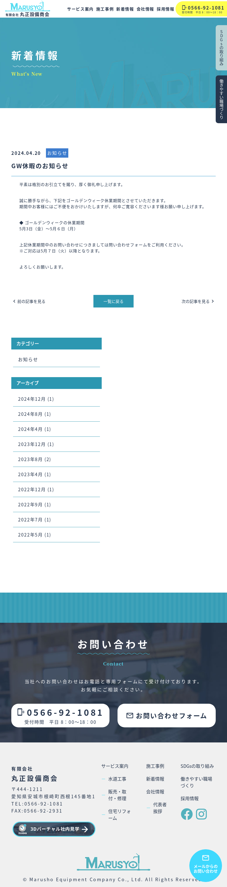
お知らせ (57, 153)
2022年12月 (32, 489)
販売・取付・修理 (113, 795)
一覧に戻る (113, 301)
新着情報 (125, 9)
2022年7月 (30, 519)
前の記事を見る (28, 301)
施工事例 (105, 9)
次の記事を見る (199, 301)
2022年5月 (30, 534)
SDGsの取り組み (197, 766)
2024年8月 (30, 414)
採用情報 (165, 9)
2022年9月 (30, 504)
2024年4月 (30, 429)
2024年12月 (32, 398)
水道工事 (113, 778)
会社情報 (145, 9)
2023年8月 (30, 459)
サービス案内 (80, 9)
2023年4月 (30, 474)
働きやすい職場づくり (196, 782)
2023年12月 (32, 444)
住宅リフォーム (116, 814)
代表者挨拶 (156, 807)
